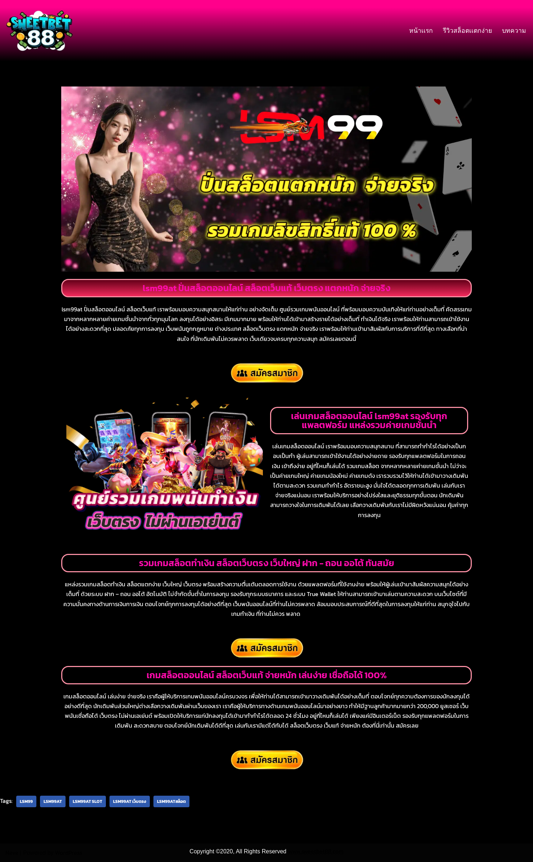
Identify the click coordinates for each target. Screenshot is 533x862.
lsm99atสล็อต (171, 801)
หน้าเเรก (421, 30)
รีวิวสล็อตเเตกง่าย (467, 30)
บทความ (514, 30)
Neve (11, 852)
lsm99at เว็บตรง (129, 801)
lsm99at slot (87, 801)
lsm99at (53, 801)
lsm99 (26, 801)
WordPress (68, 852)
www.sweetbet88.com (316, 851)
